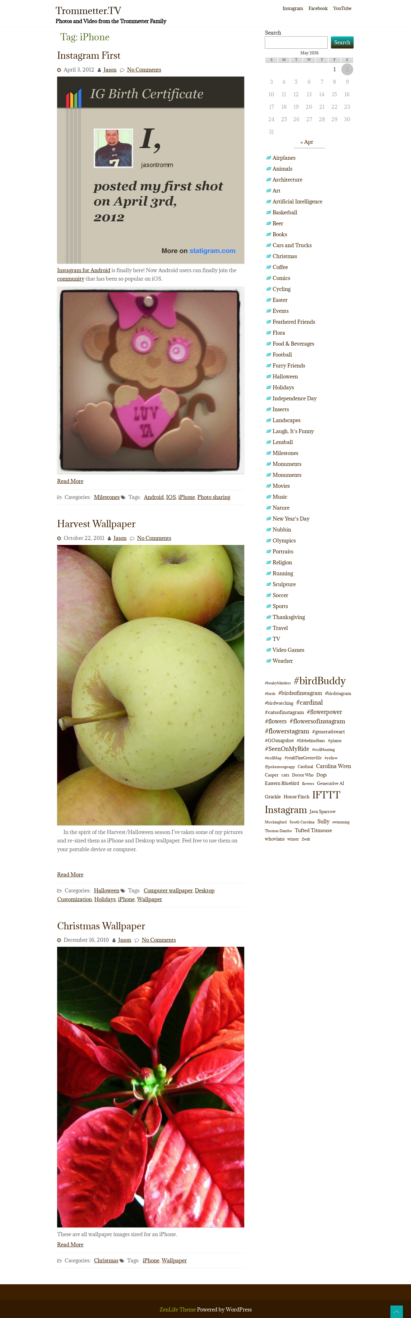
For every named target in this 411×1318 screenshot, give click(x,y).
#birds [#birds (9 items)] (270, 693)
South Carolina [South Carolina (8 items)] (302, 822)
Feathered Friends (294, 321)
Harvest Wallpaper (96, 524)
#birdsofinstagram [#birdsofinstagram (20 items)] (300, 693)
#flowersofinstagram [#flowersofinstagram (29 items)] (317, 721)
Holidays (105, 899)
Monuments (287, 464)
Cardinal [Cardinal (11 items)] (305, 766)
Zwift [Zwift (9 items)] (306, 839)
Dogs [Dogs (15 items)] (321, 775)
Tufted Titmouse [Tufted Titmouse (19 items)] (313, 830)
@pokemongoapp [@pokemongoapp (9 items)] (280, 766)
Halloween (106, 890)
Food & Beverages (293, 343)
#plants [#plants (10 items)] (335, 740)
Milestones (107, 497)
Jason (110, 69)
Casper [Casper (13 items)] (272, 775)
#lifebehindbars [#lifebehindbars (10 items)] (311, 740)
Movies (281, 485)
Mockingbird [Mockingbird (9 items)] (276, 822)
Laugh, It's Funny (293, 431)
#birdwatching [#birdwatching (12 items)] (279, 703)
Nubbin (282, 529)
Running (283, 573)
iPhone (186, 497)
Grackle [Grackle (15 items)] (273, 797)
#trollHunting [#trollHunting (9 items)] (323, 749)
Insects (281, 409)
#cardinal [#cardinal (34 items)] (309, 702)
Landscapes (286, 420)
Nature (281, 507)
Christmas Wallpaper (101, 926)
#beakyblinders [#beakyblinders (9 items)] (278, 683)
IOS (171, 497)
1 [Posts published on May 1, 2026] (335, 69)
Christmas (106, 1260)
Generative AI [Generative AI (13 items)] (330, 783)
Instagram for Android (83, 270)
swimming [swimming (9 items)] (340, 822)
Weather (283, 660)
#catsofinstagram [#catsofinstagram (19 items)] (284, 712)
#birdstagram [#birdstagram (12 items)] (338, 693)
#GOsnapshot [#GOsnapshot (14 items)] (279, 740)
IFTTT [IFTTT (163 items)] (326, 795)
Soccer (280, 595)
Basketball (285, 212)
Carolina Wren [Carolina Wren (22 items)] (333, 766)
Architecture (287, 179)
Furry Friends (289, 365)
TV (276, 639)
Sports (280, 606)
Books (280, 234)
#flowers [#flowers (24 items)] (276, 721)
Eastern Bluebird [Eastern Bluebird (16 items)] (282, 783)
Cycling (281, 289)
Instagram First (89, 55)
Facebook (318, 8)
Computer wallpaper (168, 890)
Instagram (293, 8)
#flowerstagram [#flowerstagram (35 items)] (287, 731)
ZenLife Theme (178, 1309)
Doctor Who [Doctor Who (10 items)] (303, 774)
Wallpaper (149, 899)
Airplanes (284, 157)
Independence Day (295, 398)
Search (273, 32)
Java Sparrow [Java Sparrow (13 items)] (323, 811)
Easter (280, 300)
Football (282, 354)
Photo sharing (213, 497)
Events (281, 310)
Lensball (283, 442)
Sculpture (284, 584)
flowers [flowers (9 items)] (308, 783)
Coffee (280, 267)
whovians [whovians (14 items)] (275, 839)
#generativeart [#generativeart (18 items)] (328, 731)
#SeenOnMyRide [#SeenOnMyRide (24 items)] (287, 748)
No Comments (144, 69)
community (70, 278)
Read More (70, 481)
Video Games (288, 650)
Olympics (284, 540)
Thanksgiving (289, 617)
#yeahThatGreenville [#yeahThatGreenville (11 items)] (303, 758)
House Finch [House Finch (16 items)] (296, 797)
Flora (279, 332)
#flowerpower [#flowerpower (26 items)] (324, 712)
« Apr (306, 141)
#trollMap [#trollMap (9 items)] (273, 758)
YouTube (342, 8)
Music (280, 496)
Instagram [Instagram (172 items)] (286, 810)
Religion (282, 562)
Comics (281, 278)
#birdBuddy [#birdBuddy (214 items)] (320, 681)
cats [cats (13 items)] (285, 775)
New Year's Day (291, 518)
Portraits (283, 551)
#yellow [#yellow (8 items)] (331, 758)
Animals (282, 168)
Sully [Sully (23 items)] (323, 821)
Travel (280, 628)
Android (154, 497)
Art (276, 190)
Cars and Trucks (292, 245)
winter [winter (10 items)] (293, 838)
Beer (278, 223)
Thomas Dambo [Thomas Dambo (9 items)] (278, 830)
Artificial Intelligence (297, 201)
